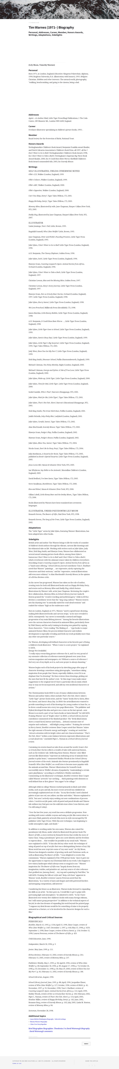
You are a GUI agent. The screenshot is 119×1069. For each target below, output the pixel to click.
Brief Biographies (36, 1028)
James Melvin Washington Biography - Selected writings (48, 1019)
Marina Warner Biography (38, 1022)
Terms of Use (16, 1063)
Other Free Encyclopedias (38, 1024)
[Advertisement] (59, 49)
